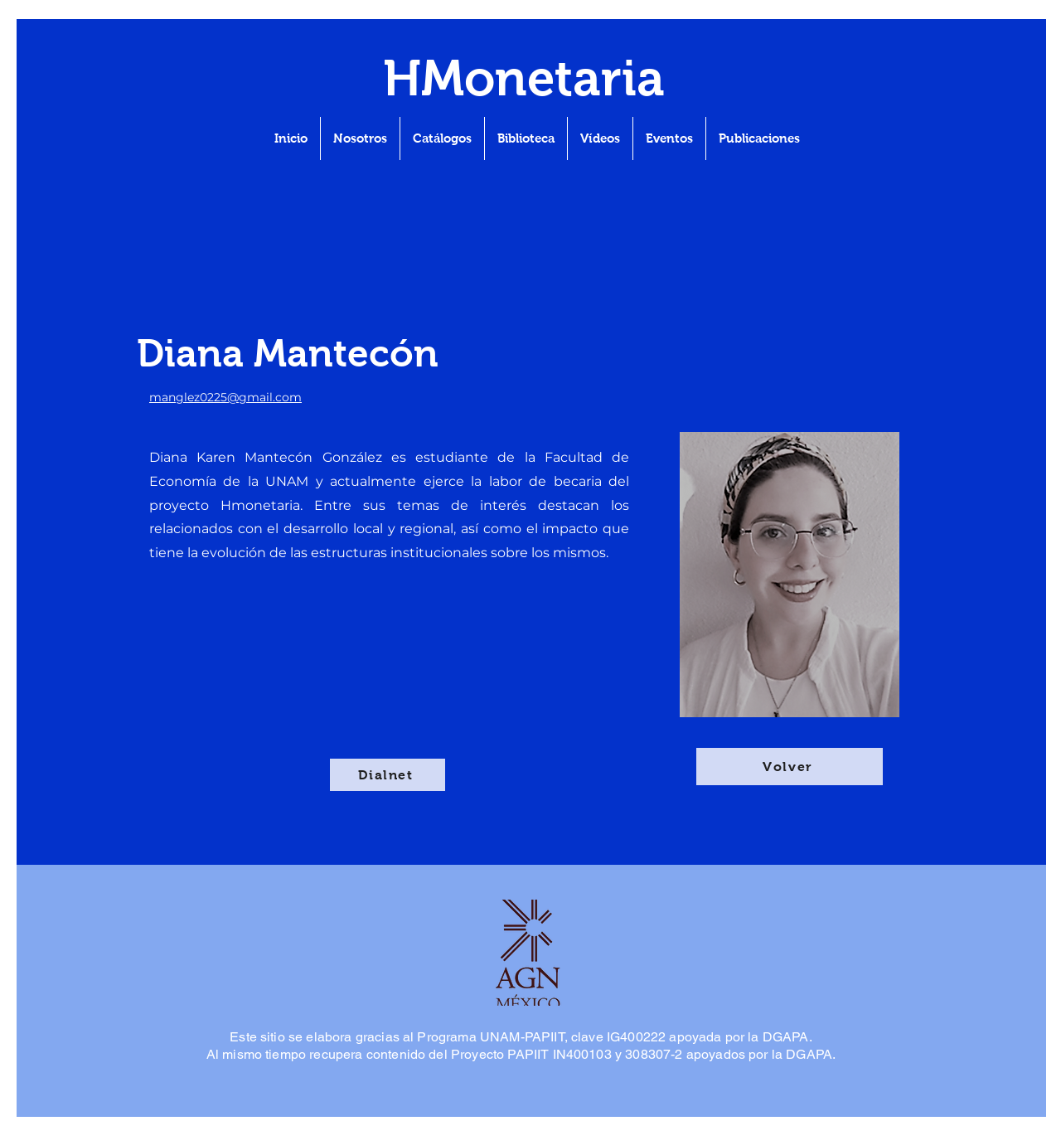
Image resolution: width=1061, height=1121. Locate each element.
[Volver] (789, 766)
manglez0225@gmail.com (225, 397)
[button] (759, 138)
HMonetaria (524, 78)
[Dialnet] (387, 775)
